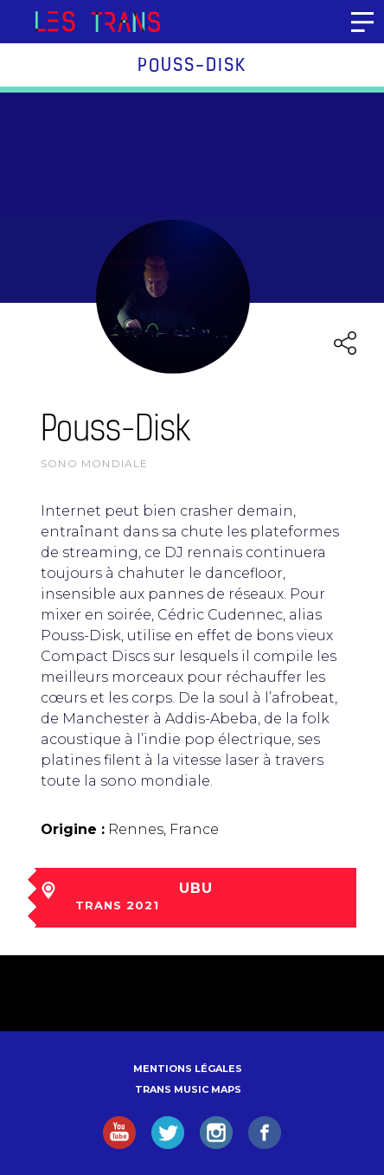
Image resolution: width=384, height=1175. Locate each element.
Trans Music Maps (188, 1089)
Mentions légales (187, 1069)
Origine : (73, 829)
